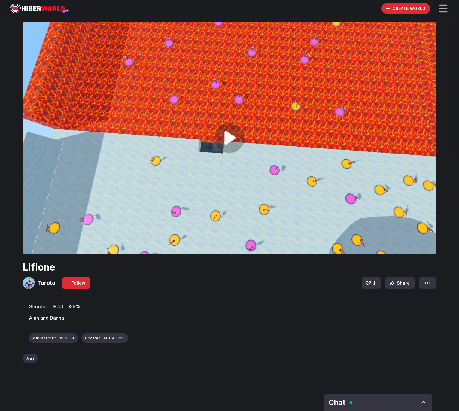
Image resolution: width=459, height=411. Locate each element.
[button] (443, 8)
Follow (75, 282)
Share (399, 283)
